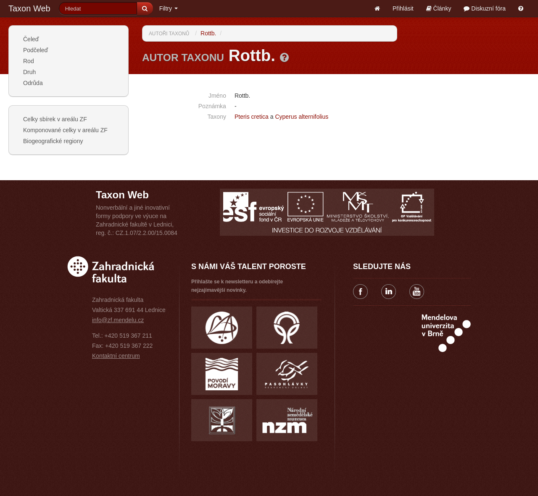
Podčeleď (35, 50)
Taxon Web (29, 8)
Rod (28, 61)
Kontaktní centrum (116, 355)
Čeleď (31, 39)
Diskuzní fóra (485, 8)
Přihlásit (403, 8)
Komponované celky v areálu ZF (65, 130)
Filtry (168, 8)
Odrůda (33, 83)
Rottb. (208, 33)
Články (438, 8)
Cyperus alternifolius (301, 116)
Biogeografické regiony (53, 141)
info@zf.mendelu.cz (118, 320)
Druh (29, 72)
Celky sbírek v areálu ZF (55, 119)
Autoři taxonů (169, 34)
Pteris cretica (252, 116)
